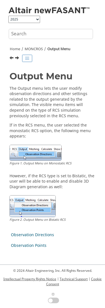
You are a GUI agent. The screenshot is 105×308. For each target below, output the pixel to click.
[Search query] (51, 34)
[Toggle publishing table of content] (27, 58)
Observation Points (28, 246)
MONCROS (34, 49)
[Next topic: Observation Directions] (17, 58)
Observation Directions (32, 235)
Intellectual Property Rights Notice (29, 279)
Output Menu (58, 49)
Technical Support (74, 279)
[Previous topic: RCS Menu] (12, 58)
